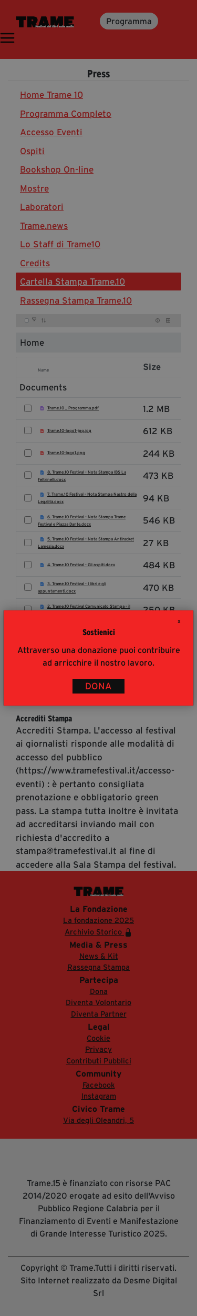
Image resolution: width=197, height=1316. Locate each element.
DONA (98, 686)
